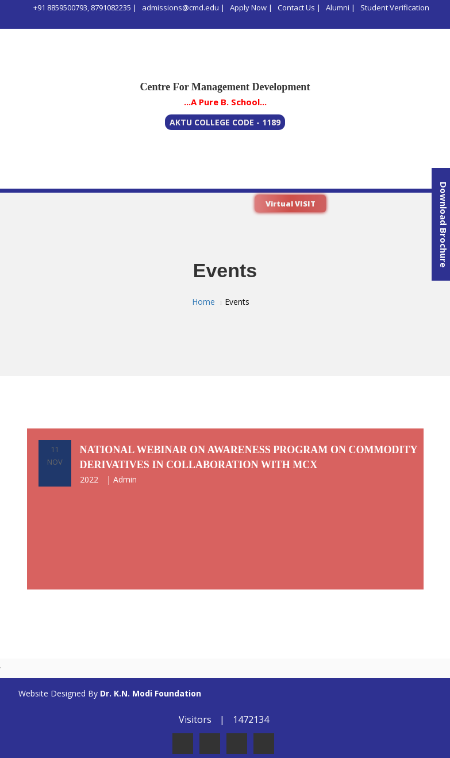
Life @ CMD (260, 179)
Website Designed (52, 693)
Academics (137, 179)
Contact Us (296, 7)
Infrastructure (327, 179)
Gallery (387, 179)
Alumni (337, 7)
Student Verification (394, 7)
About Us (26, 179)
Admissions (199, 179)
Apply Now (248, 7)
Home (203, 301)
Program (80, 179)
